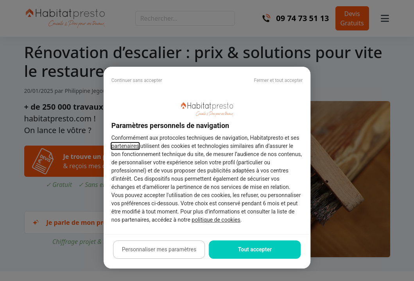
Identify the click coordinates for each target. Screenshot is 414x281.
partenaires (125, 146)
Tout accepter (255, 249)
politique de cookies (216, 220)
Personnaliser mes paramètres (159, 249)
